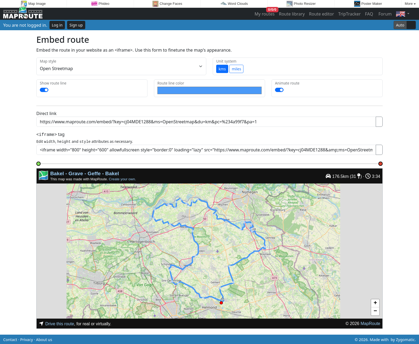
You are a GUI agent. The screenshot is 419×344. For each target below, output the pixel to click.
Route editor (321, 14)
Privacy (26, 338)
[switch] (44, 90)
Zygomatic (405, 338)
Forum (384, 14)
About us (44, 338)
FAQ (369, 14)
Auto (400, 25)
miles (236, 68)
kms (222, 68)
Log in (57, 25)
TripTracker (349, 14)
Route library (292, 14)
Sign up (76, 25)
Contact (10, 338)
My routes (265, 13)
